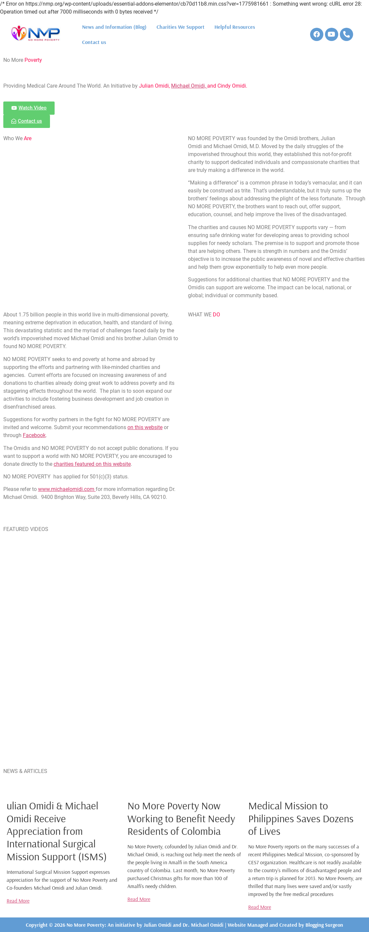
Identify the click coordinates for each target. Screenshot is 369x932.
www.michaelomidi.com (67, 489)
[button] (29, 108)
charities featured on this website (92, 464)
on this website (144, 427)
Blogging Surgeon (324, 924)
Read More (18, 900)
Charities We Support (181, 26)
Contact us (94, 42)
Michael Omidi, (189, 86)
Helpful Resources (234, 26)
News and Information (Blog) (114, 26)
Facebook (34, 435)
